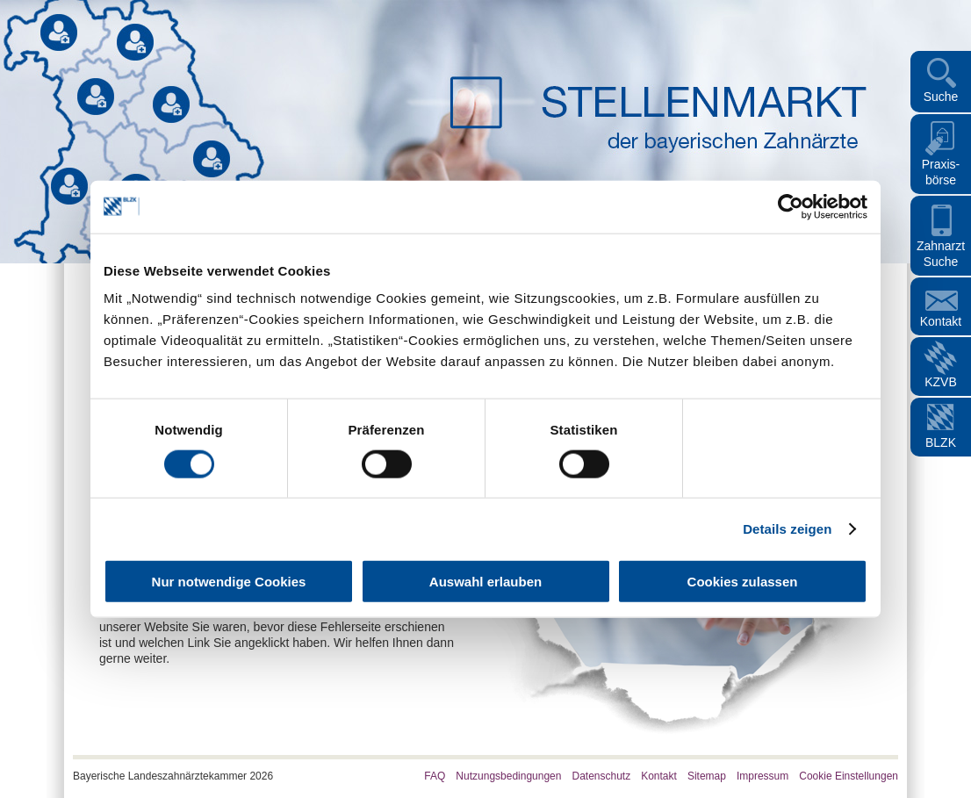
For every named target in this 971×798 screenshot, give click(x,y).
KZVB (940, 382)
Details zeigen (787, 528)
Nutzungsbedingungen (508, 776)
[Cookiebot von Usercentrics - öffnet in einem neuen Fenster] (790, 206)
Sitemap (706, 776)
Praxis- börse (941, 172)
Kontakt (940, 321)
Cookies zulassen (742, 581)
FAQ (434, 776)
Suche (941, 97)
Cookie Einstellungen (848, 776)
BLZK (940, 442)
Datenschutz (601, 776)
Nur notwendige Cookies (229, 581)
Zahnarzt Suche (941, 254)
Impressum (762, 776)
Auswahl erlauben (485, 581)
